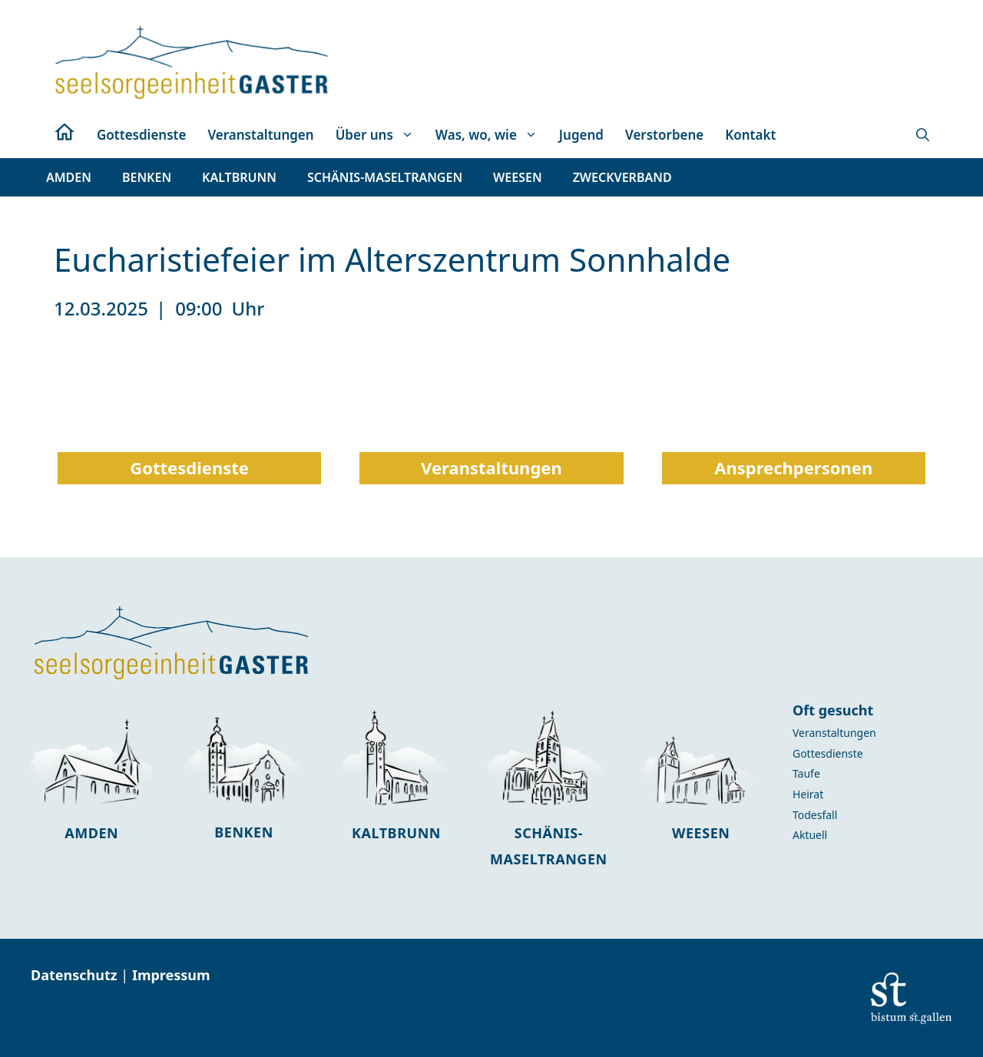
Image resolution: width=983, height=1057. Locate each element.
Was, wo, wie (491, 135)
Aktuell (810, 834)
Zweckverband (622, 177)
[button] (922, 135)
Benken (243, 832)
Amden (91, 833)
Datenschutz (76, 975)
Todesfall (815, 815)
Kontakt (750, 135)
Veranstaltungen (260, 135)
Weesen (701, 833)
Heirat (808, 794)
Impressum (171, 975)
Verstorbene (664, 135)
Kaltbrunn (396, 833)
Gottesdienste (141, 135)
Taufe (806, 773)
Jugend (581, 135)
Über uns (380, 135)
